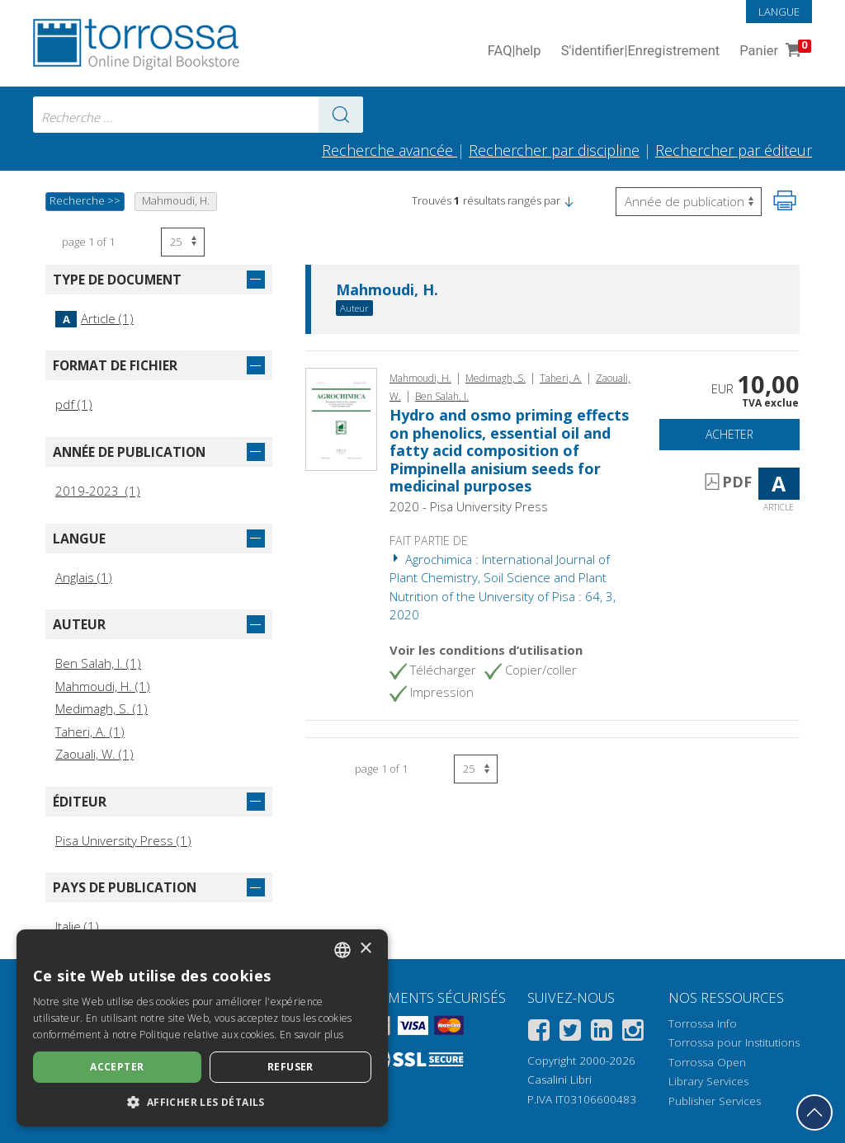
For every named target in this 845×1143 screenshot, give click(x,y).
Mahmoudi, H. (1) (102, 686)
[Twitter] (570, 1033)
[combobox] (198, 114)
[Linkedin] (602, 1033)
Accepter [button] (117, 1067)
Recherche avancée (389, 150)
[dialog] (202, 1028)
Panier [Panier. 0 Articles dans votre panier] (773, 51)
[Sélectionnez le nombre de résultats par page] (183, 242)
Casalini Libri (559, 1079)
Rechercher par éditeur (733, 150)
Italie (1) (77, 926)
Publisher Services (714, 1101)
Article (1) (94, 318)
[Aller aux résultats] (341, 114)
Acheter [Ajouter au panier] (729, 434)
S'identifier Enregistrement (640, 51)
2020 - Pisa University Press (468, 506)
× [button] (365, 949)
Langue (779, 11)
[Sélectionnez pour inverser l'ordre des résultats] (689, 201)
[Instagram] (633, 1033)
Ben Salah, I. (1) (98, 663)
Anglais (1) (83, 577)
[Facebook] (539, 1033)
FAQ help (514, 51)
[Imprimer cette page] (785, 200)
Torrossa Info (702, 1023)
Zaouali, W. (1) (94, 754)
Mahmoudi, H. (387, 290)
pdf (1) (73, 404)
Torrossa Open (707, 1062)
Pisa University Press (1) (123, 840)
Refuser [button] (290, 1067)
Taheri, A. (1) (90, 731)
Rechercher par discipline (554, 150)
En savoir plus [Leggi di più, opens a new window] (311, 1035)
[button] (568, 200)
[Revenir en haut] (814, 1112)
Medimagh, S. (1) (101, 708)
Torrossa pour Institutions (734, 1042)
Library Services (708, 1081)
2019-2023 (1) (97, 490)
